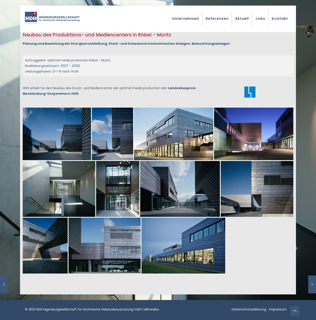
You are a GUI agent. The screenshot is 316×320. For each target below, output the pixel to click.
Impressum (278, 309)
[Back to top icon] (294, 311)
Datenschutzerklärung (249, 309)
